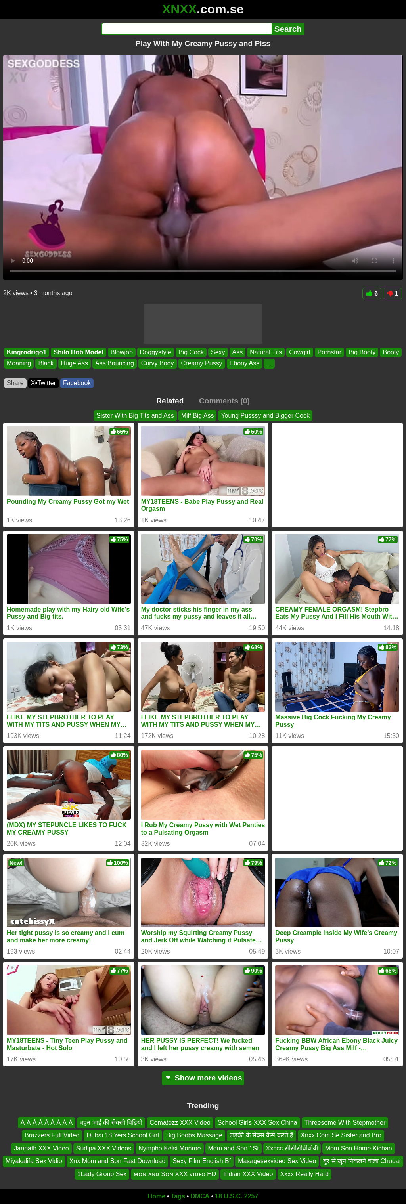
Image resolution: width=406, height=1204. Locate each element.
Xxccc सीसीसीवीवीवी (292, 1148)
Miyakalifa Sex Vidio (34, 1161)
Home (156, 1196)
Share (15, 383)
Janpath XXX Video (41, 1148)
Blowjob (122, 352)
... (269, 363)
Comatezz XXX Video (180, 1122)
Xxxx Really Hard (304, 1174)
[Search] (187, 29)
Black (46, 363)
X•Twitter (43, 383)
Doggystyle (155, 352)
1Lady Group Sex (102, 1174)
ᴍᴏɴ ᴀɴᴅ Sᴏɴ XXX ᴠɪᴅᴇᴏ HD (175, 1174)
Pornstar (329, 352)
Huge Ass (74, 363)
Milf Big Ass (197, 415)
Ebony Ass (245, 363)
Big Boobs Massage (194, 1135)
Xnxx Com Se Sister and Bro (341, 1135)
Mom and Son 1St (233, 1148)
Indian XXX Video (248, 1174)
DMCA (199, 1196)
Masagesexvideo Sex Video (277, 1161)
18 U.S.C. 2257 (236, 1196)
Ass (237, 352)
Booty (391, 352)
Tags (178, 1196)
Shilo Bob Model (78, 352)
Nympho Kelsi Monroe (169, 1148)
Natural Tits (266, 352)
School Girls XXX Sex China (257, 1122)
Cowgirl (299, 352)
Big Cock (191, 352)
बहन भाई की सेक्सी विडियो (111, 1122)
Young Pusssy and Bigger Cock (265, 415)
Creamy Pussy (201, 363)
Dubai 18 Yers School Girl (122, 1135)
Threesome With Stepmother (345, 1122)
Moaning (19, 363)
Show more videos (203, 1078)
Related (170, 401)
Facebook (77, 383)
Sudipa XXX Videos (103, 1148)
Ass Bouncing (114, 363)
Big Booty (362, 352)
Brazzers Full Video (52, 1135)
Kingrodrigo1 (26, 352)
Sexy (218, 352)
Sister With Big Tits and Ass (135, 415)
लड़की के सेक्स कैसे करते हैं (261, 1135)
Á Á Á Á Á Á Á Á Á (47, 1122)
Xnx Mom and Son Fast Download (117, 1161)
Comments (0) (224, 401)
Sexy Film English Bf (201, 1161)
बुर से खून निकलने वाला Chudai (361, 1161)
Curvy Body (157, 363)
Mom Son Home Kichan (358, 1148)
